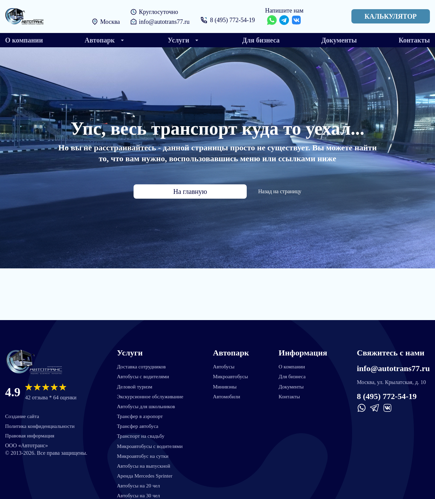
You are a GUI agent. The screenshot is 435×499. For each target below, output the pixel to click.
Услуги (129, 348)
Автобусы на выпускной (144, 464)
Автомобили (228, 393)
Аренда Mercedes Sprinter (145, 474)
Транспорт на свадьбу (141, 433)
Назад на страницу (260, 191)
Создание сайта (23, 412)
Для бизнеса (294, 372)
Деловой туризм (134, 382)
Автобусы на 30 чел (138, 495)
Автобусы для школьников (146, 403)
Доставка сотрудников (142, 362)
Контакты (291, 393)
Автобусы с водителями (143, 372)
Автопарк (232, 348)
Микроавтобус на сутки (143, 454)
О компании (294, 362)
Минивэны (226, 382)
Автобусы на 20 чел (138, 484)
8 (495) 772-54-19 (232, 20)
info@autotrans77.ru (164, 21)
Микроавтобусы (232, 372)
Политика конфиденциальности (42, 422)
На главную (190, 191)
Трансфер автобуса (138, 423)
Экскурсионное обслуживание (151, 393)
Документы (293, 382)
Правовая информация (31, 432)
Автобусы (225, 362)
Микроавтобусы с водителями (150, 444)
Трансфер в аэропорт (140, 413)
